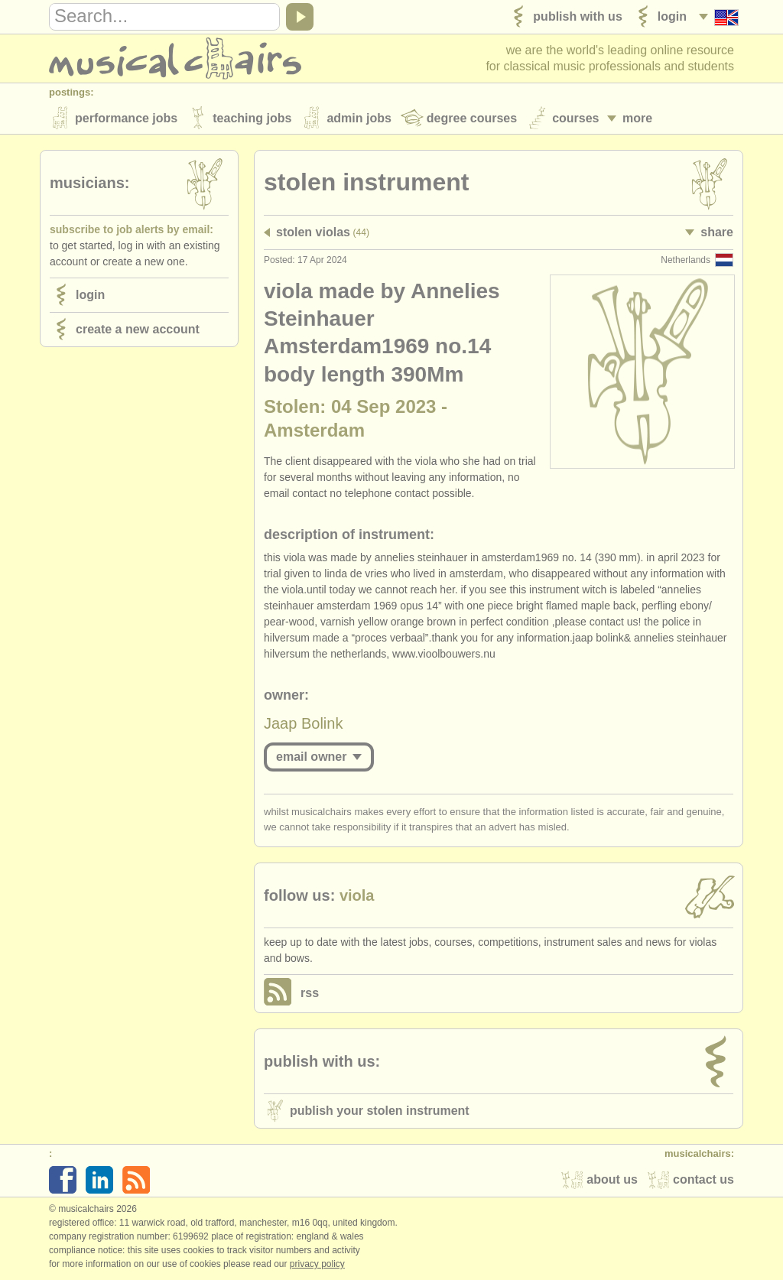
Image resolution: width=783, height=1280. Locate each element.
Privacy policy (317, 1264)
